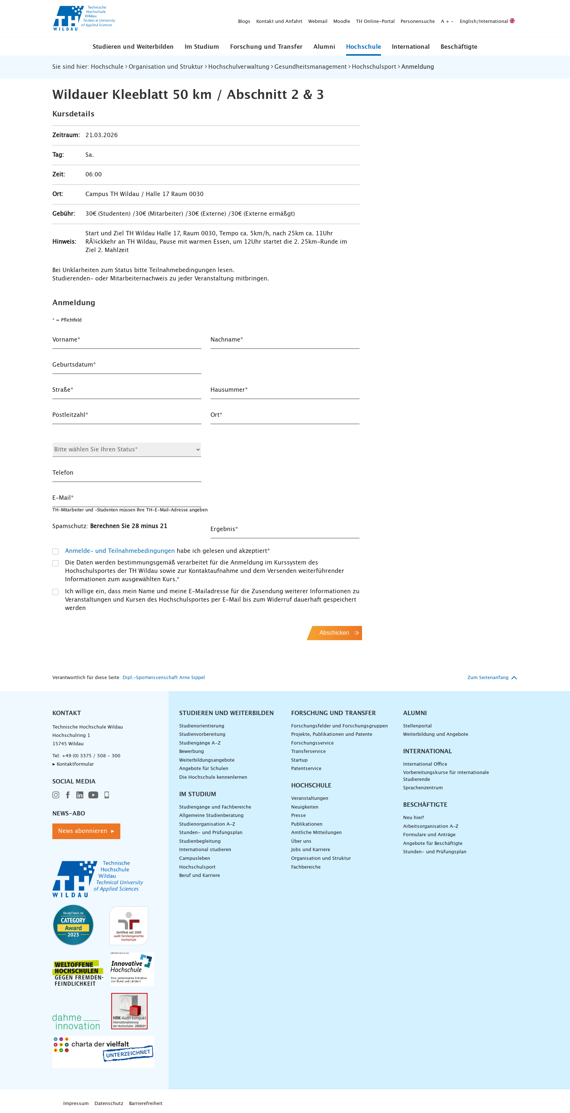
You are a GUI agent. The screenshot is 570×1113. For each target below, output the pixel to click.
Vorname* (66, 340)
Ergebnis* (224, 529)
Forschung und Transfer (266, 47)
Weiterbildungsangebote (206, 760)
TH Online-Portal (261, 18)
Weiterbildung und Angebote (435, 734)
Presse (298, 815)
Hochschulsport (197, 867)
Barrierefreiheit (145, 1103)
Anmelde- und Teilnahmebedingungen (120, 551)
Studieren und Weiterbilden (133, 47)
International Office (425, 764)
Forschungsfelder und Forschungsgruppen (339, 726)
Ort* (216, 415)
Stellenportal (417, 726)
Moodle (227, 18)
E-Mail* (63, 498)
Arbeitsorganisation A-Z (430, 826)
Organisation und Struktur (321, 858)
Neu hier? (413, 817)
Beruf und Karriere (199, 875)
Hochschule (363, 47)
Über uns (301, 841)
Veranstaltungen (309, 798)
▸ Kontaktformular (73, 764)
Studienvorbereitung (202, 734)
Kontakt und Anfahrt (165, 18)
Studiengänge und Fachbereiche (215, 807)
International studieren (205, 849)
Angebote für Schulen (203, 768)
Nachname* (226, 340)
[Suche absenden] (506, 19)
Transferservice (308, 751)
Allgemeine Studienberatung (211, 815)
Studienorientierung (201, 726)
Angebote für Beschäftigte (432, 843)
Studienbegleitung (200, 841)
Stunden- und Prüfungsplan (210, 832)
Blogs (130, 18)
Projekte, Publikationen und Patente (331, 734)
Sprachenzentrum (423, 788)
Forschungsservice (312, 743)
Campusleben (194, 858)
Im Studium (202, 47)
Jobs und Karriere (310, 849)
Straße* (62, 390)
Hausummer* (229, 390)
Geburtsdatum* (74, 365)
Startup (299, 760)
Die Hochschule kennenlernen (213, 777)
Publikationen (306, 824)
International (411, 47)
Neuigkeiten (304, 807)
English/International (373, 18)
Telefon (62, 473)
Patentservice (306, 768)
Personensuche (303, 18)
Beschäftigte (459, 47)
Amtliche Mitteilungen (316, 832)
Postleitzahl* (70, 415)
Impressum (76, 1103)
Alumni (324, 47)
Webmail (203, 18)
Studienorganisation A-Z (207, 824)
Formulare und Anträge (429, 835)
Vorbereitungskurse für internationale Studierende (446, 776)
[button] (133, 46)
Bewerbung (191, 751)
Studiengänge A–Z (200, 743)
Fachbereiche (306, 867)
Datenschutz (109, 1103)
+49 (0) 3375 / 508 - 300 (91, 756)
